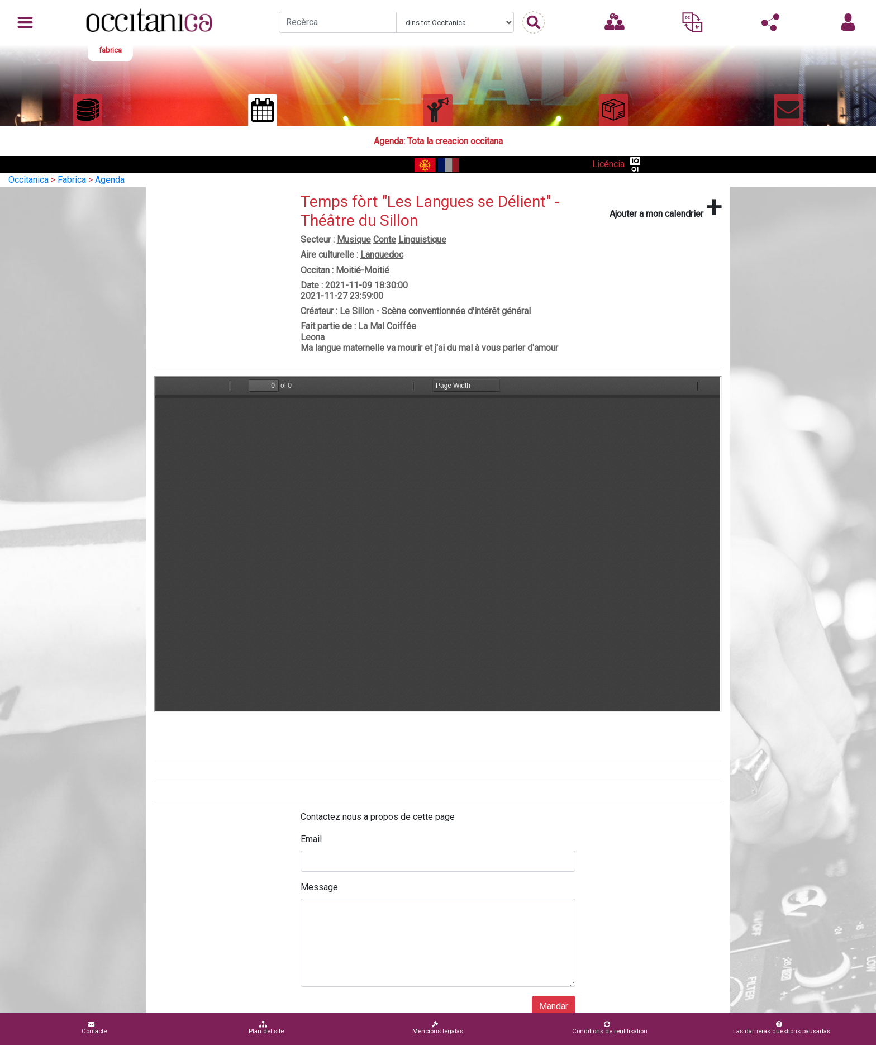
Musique (354, 239)
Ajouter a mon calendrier (666, 207)
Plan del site (266, 1028)
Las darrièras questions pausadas (781, 1028)
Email (311, 839)
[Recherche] (338, 22)
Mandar (553, 1006)
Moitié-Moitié (362, 270)
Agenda (110, 179)
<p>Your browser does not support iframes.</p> (437, 544)
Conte (384, 239)
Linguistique (422, 239)
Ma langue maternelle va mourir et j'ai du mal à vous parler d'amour (429, 348)
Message (319, 887)
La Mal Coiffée (387, 326)
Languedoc (381, 254)
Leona (313, 337)
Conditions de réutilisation (610, 1028)
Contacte (94, 1028)
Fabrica (72, 179)
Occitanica (28, 179)
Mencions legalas (437, 1028)
